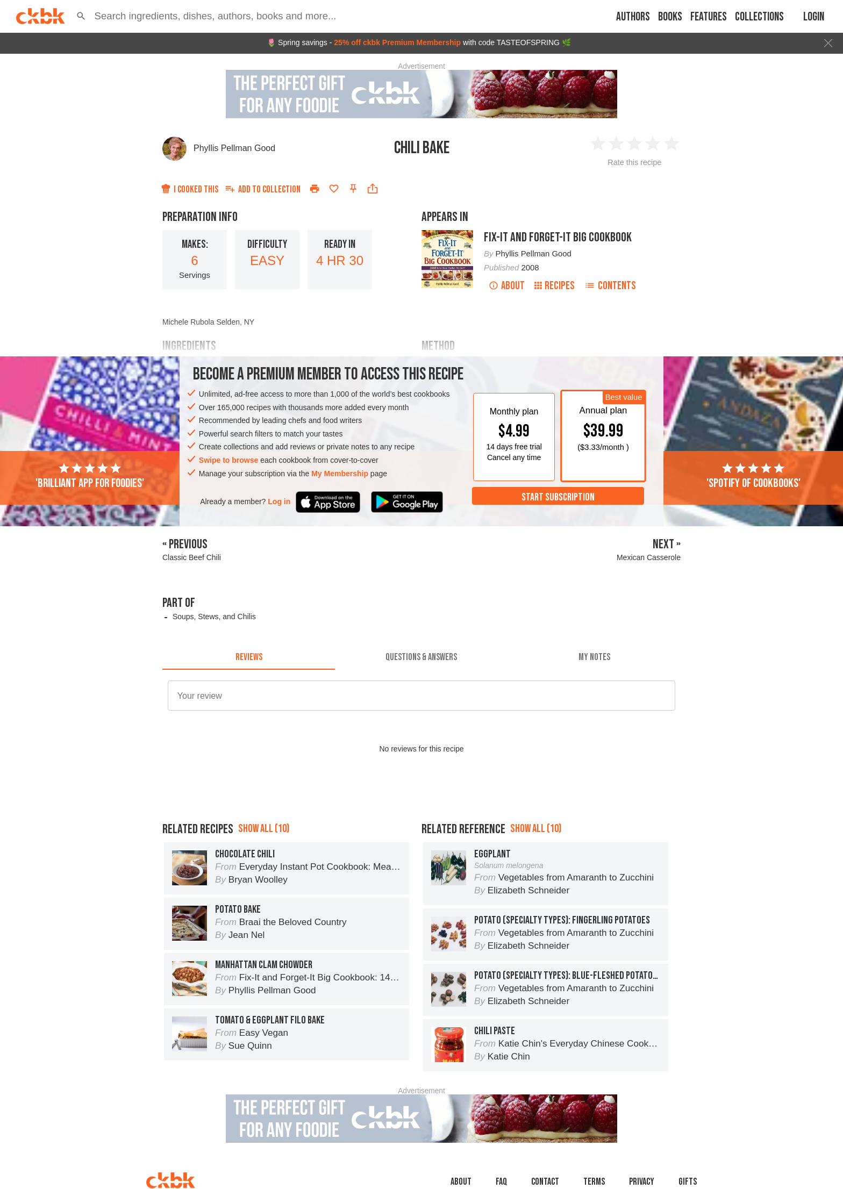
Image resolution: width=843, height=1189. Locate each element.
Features (708, 17)
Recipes (554, 285)
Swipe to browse (228, 460)
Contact (545, 1181)
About (507, 285)
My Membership (339, 473)
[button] (81, 16)
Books (670, 17)
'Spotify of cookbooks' (753, 476)
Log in (279, 501)
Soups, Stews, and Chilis (214, 616)
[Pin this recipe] (353, 188)
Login (813, 17)
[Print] (314, 188)
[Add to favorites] (334, 188)
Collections (759, 17)
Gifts (687, 1181)
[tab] (248, 657)
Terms (594, 1181)
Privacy (641, 1181)
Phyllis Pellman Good (234, 148)
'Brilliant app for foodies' (89, 476)
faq (501, 1181)
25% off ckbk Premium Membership (397, 42)
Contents (610, 285)
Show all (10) (263, 828)
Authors (633, 17)
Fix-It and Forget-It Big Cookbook (558, 237)
